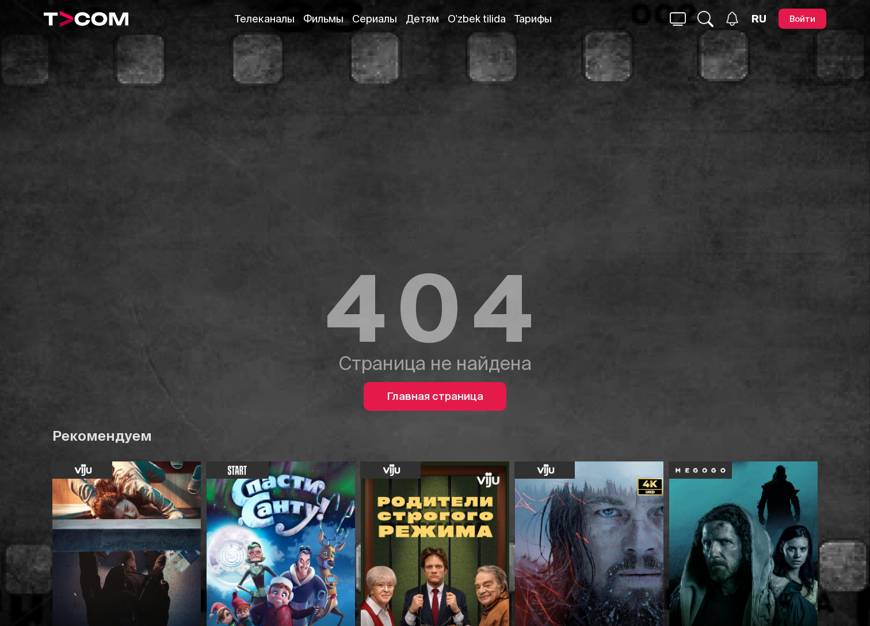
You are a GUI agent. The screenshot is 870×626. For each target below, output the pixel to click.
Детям (422, 19)
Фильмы (323, 19)
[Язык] (759, 19)
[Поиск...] (678, 19)
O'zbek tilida (477, 19)
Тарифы (533, 19)
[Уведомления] (732, 19)
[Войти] (802, 19)
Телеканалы (265, 19)
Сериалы (374, 19)
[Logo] (86, 19)
